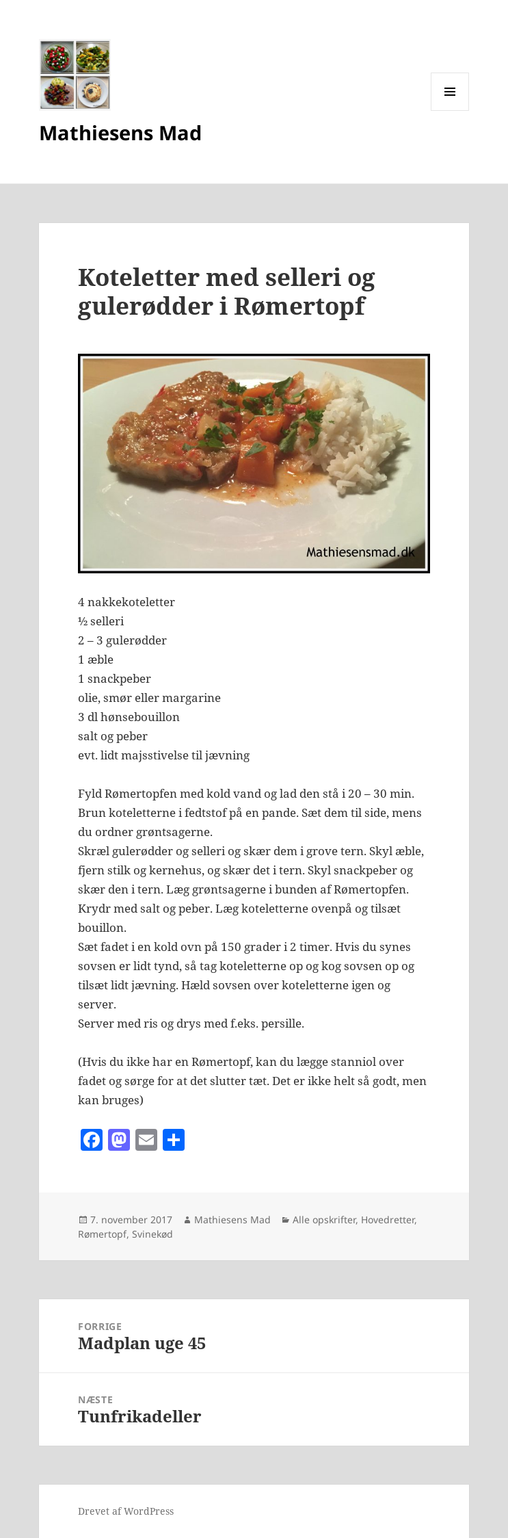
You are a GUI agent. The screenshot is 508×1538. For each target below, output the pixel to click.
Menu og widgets (450, 110)
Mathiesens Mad (120, 132)
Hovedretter (387, 1219)
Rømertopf (102, 1233)
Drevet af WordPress (126, 1510)
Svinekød (152, 1233)
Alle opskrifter (324, 1219)
